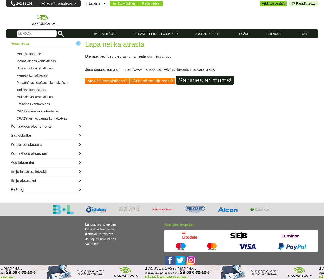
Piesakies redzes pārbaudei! (156, 34)
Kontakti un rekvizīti (99, 234)
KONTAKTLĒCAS (105, 34)
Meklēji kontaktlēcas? (107, 81)
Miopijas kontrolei (29, 54)
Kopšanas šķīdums (26, 144)
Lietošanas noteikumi (100, 224)
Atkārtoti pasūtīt (273, 3)
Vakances (92, 244)
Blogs (303, 34)
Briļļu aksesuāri (23, 181)
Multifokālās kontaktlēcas (35, 97)
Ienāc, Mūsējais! (124, 3)
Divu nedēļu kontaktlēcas (35, 68)
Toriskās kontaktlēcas (32, 90)
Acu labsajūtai (22, 162)
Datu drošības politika (100, 229)
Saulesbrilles (21, 135)
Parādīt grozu (303, 4)
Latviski (94, 3)
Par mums (273, 34)
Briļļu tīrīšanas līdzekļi (29, 172)
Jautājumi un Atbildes (100, 239)
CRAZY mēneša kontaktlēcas (38, 111)
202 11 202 (24, 3)
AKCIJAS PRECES (207, 34)
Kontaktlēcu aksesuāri (29, 153)
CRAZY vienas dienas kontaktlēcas (42, 118)
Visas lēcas (20, 43)
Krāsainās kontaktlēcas (33, 104)
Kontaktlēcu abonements (31, 126)
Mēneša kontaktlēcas (32, 75)
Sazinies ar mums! (205, 80)
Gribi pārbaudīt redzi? (153, 81)
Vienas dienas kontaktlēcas (36, 61)
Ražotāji (17, 190)
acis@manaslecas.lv (61, 3)
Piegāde (243, 34)
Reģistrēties (150, 3)
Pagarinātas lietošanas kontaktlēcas (42, 82)
